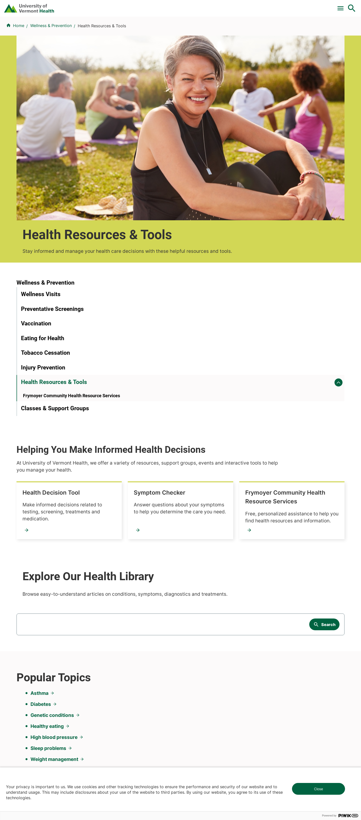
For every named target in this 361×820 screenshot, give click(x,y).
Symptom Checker (270, 228)
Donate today (288, 656)
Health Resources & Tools (54, 279)
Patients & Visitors (267, 31)
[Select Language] (301, 5)
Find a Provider (126, 31)
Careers (269, 5)
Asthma (39, 488)
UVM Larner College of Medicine (133, 624)
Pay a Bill (130, 5)
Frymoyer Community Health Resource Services (172, 296)
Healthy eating (47, 521)
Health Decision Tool (160, 228)
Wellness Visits (40, 191)
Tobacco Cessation (45, 250)
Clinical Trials (160, 5)
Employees (194, 660)
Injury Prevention (43, 264)
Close (318, 789)
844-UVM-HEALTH (47, 646)
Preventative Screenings (52, 206)
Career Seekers (198, 633)
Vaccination (36, 220)
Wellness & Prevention (51, 55)
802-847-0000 (30, 745)
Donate (247, 5)
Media (189, 651)
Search (328, 422)
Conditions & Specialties (179, 31)
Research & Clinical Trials (126, 615)
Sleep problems (48, 543)
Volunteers (194, 624)
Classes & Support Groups (55, 314)
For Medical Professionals (206, 5)
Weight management (54, 554)
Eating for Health (42, 235)
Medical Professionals (204, 642)
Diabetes (40, 499)
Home (18, 55)
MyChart (342, 5)
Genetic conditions (52, 510)
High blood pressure (54, 532)
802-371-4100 (199, 745)
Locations (227, 31)
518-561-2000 (283, 745)
